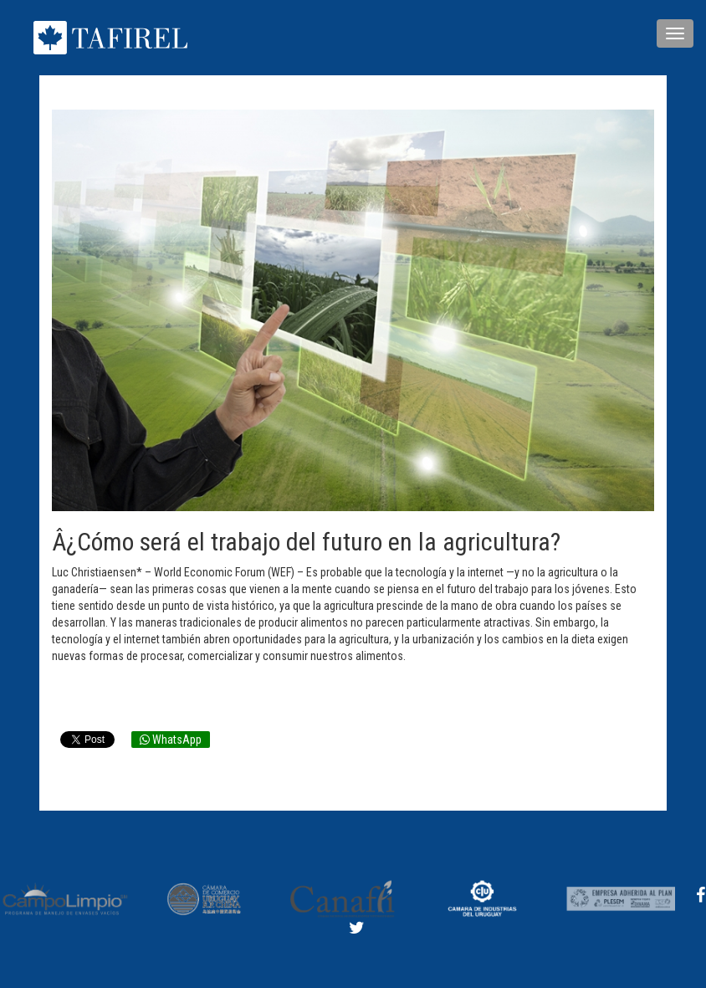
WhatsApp (171, 739)
